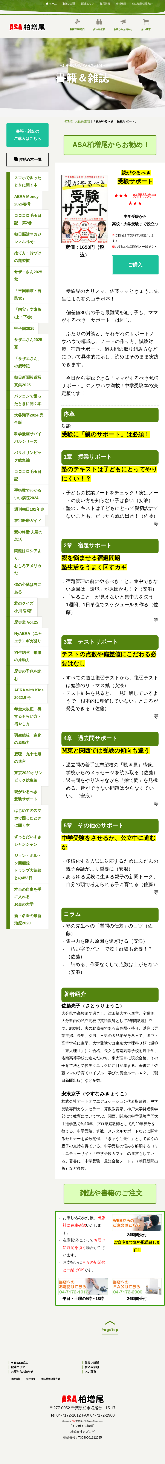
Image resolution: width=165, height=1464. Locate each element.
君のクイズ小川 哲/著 (24, 607)
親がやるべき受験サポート (25, 796)
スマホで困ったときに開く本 (27, 182)
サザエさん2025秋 (28, 276)
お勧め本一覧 (28, 159)
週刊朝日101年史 (29, 509)
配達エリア (87, 3)
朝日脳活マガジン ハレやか (27, 238)
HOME (68, 121)
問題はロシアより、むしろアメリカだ (27, 562)
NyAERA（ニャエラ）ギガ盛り (28, 637)
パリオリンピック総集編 (27, 456)
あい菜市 (146, 25)
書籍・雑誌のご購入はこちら (27, 135)
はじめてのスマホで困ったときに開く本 (27, 818)
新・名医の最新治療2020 (27, 919)
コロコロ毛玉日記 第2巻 (27, 219)
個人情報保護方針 (142, 3)
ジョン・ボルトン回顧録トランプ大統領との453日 (27, 866)
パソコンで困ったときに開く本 (27, 400)
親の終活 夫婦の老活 (28, 536)
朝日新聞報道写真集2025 (27, 381)
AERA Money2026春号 (26, 200)
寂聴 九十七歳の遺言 (27, 758)
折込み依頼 (99, 25)
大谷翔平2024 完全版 (28, 419)
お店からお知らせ (123, 25)
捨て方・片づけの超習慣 (27, 257)
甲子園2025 (24, 328)
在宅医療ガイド (27, 520)
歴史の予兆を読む (27, 675)
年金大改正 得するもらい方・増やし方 (27, 716)
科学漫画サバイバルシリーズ (27, 438)
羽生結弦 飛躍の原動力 (27, 656)
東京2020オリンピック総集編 (28, 777)
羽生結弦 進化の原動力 (27, 739)
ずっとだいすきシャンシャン (27, 841)
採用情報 (105, 3)
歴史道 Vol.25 (26, 622)
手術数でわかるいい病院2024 (27, 494)
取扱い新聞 (69, 3)
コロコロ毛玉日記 (27, 475)
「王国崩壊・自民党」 (27, 295)
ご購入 (135, 235)
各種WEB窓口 (77, 25)
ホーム (51, 3)
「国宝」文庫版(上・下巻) (27, 313)
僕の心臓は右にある (27, 588)
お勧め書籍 (82, 121)
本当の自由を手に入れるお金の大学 (27, 897)
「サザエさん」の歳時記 (27, 362)
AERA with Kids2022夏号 (29, 694)
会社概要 (121, 3)
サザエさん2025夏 (28, 343)
